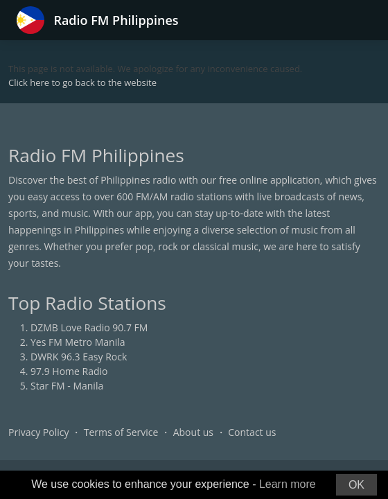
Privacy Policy (38, 432)
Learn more (287, 484)
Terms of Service (121, 432)
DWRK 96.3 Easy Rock (78, 356)
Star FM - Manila (66, 385)
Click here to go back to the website (82, 82)
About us (193, 432)
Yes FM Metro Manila (77, 342)
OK (356, 485)
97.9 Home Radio (68, 371)
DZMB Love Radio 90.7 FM (89, 327)
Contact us (252, 432)
